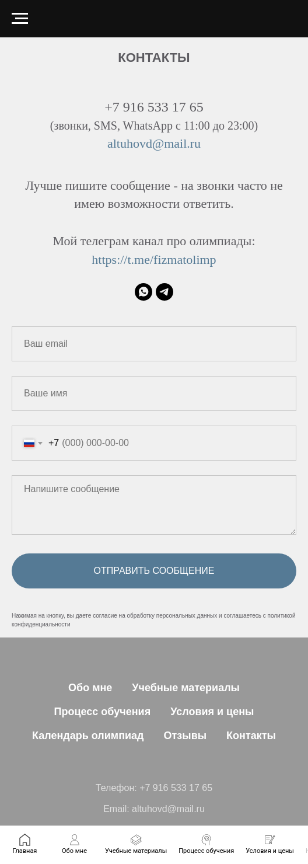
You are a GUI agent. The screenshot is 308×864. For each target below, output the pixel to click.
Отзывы (185, 735)
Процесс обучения (102, 711)
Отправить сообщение (154, 571)
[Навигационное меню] (20, 19)
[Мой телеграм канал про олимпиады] (164, 292)
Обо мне (90, 688)
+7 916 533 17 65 (175, 788)
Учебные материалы (186, 688)
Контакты (251, 735)
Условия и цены (212, 711)
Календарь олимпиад (88, 735)
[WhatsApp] (143, 292)
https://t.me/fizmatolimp (154, 259)
